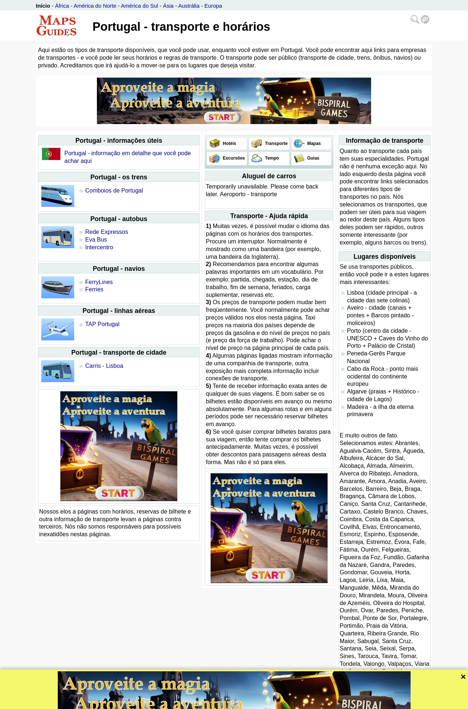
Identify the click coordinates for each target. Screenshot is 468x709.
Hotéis (229, 143)
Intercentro (99, 247)
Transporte (275, 143)
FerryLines (99, 282)
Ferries (94, 289)
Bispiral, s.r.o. (202, 702)
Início (43, 6)
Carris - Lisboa (104, 366)
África (62, 6)
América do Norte (94, 6)
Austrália (188, 6)
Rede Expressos (106, 232)
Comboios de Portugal (114, 190)
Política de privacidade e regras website (261, 702)
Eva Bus (96, 239)
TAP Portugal (102, 324)
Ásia (168, 6)
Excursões (233, 158)
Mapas (313, 143)
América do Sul (139, 6)
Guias (313, 158)
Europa (213, 6)
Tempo (271, 158)
